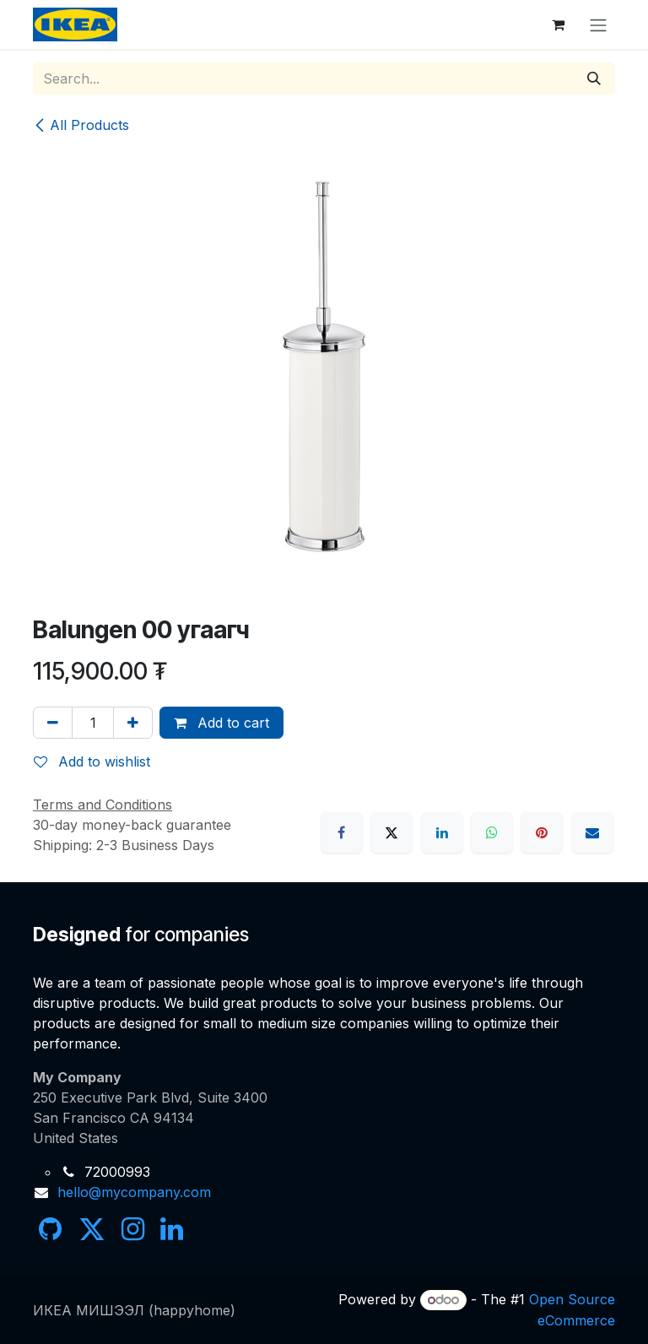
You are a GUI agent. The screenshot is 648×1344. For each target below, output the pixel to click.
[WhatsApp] (492, 832)
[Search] (594, 78)
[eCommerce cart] (558, 24)
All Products (81, 125)
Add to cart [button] (221, 722)
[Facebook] (341, 832)
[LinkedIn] (442, 832)
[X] (391, 832)
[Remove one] (53, 723)
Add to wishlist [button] (92, 761)
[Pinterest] (541, 832)
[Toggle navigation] (598, 24)
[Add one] (133, 723)
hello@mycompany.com (134, 1192)
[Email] (592, 832)
